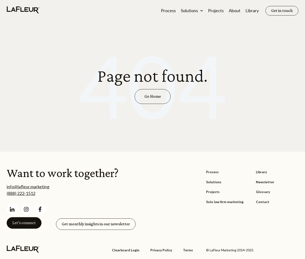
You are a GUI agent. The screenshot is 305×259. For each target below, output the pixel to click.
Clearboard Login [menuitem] (125, 250)
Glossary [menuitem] (263, 192)
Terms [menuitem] (188, 250)
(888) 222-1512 (21, 193)
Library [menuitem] (261, 172)
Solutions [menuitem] (213, 182)
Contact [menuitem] (262, 202)
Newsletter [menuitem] (265, 182)
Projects (216, 10)
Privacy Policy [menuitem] (161, 250)
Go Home (152, 96)
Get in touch (282, 10)
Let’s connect (24, 222)
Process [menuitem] (212, 172)
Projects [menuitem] (213, 192)
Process (168, 10)
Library (252, 10)
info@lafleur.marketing (28, 186)
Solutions (189, 10)
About (234, 10)
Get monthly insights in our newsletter (96, 223)
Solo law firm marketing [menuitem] (225, 202)
